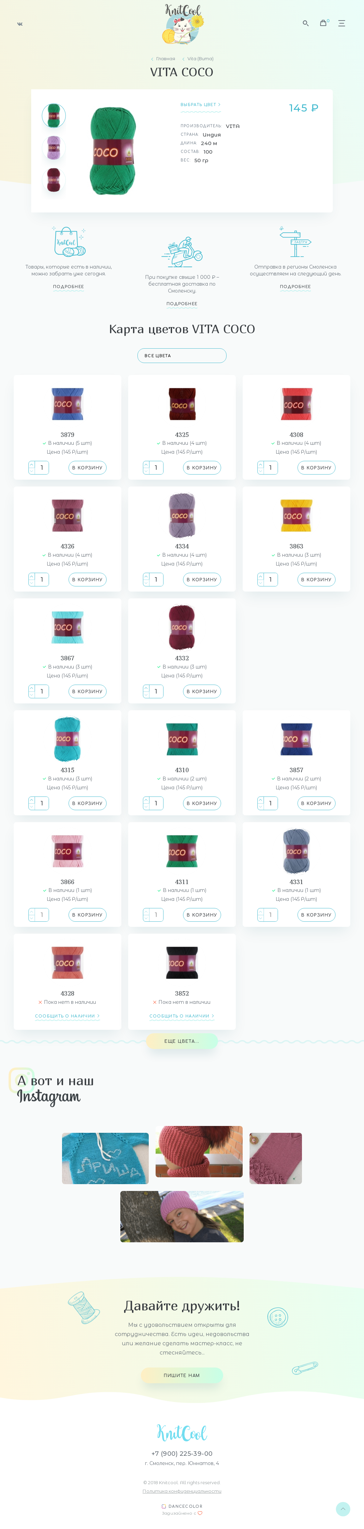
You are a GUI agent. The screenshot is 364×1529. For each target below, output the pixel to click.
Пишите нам (182, 1375)
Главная (165, 58)
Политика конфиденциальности (182, 1491)
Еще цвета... (182, 1041)
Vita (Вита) (200, 58)
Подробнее (68, 287)
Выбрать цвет (198, 105)
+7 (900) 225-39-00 (182, 1453)
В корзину (87, 468)
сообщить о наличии (65, 1016)
